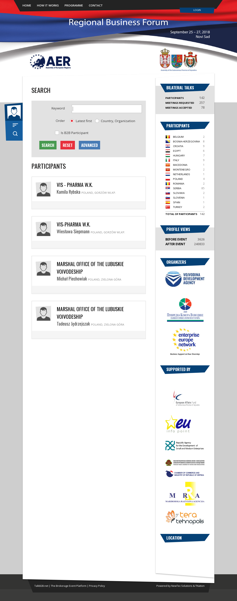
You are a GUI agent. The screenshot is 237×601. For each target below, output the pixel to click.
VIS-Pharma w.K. (73, 224)
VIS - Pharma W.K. (75, 184)
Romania (178, 183)
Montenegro (181, 169)
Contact (96, 5)
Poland (178, 179)
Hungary (179, 155)
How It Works (48, 5)
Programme (74, 5)
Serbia (177, 188)
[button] (81, 121)
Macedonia (180, 165)
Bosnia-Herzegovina (186, 141)
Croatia (178, 146)
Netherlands (181, 174)
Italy (176, 160)
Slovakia (179, 193)
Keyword (58, 108)
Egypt (177, 151)
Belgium (178, 136)
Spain (176, 202)
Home (26, 5)
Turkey (177, 207)
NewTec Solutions (181, 586)
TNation (200, 586)
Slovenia (179, 197)
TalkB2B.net (41, 586)
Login (197, 10)
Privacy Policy (97, 586)
